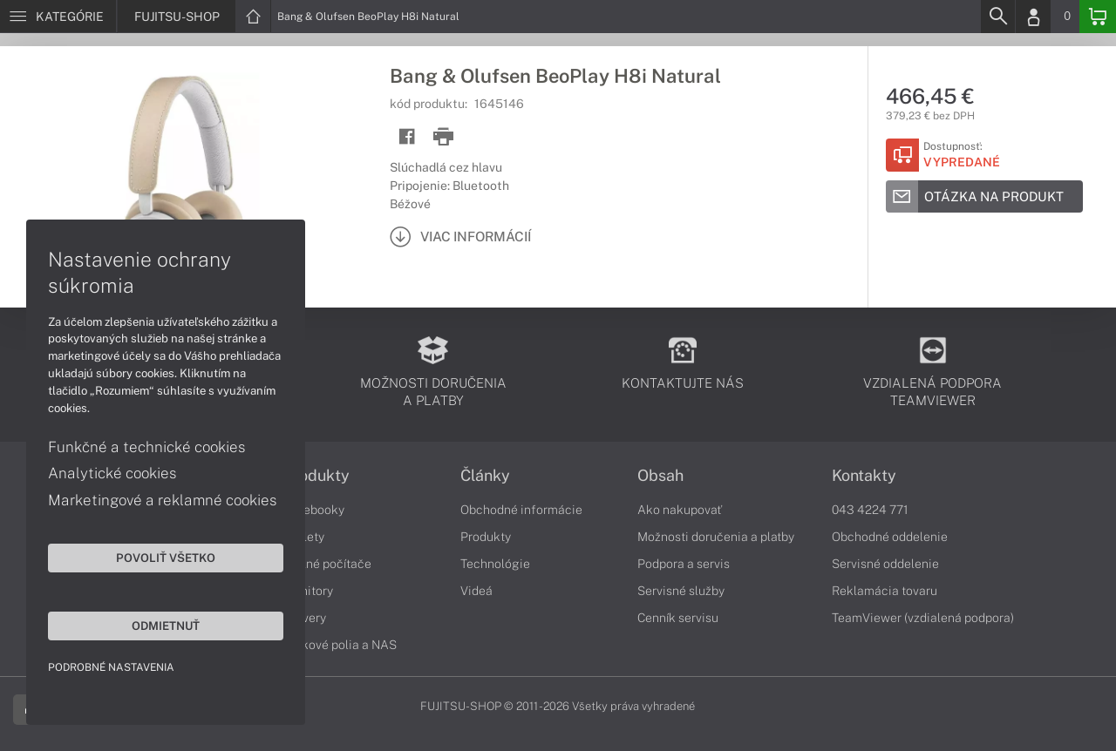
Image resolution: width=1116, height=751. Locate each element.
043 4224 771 (870, 510)
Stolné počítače (327, 564)
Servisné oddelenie (885, 564)
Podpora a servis (683, 564)
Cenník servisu (677, 618)
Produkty (316, 476)
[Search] (997, 16)
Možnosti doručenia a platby (715, 537)
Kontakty (864, 476)
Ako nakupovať (679, 510)
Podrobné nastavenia (111, 667)
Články (485, 476)
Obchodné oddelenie (890, 537)
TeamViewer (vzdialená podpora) (923, 618)
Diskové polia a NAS (340, 645)
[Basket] (1097, 16)
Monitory (308, 591)
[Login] (1033, 16)
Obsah (660, 476)
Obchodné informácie (521, 510)
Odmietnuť (166, 626)
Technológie (495, 564)
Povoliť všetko (165, 558)
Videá (476, 591)
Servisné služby (681, 591)
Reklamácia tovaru (884, 591)
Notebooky (313, 510)
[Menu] (58, 16)
